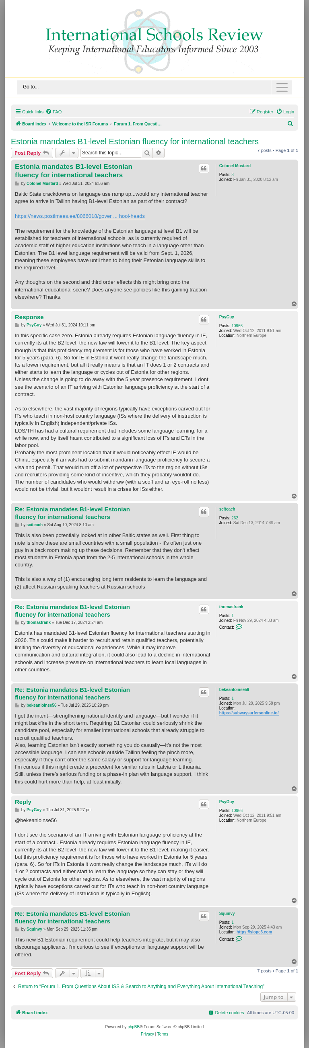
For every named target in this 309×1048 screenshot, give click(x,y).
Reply (23, 801)
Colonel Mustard (235, 166)
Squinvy (227, 913)
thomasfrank (231, 607)
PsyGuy (226, 317)
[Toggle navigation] (154, 87)
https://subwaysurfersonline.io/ (249, 713)
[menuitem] (53, 112)
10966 (237, 326)
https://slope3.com (254, 932)
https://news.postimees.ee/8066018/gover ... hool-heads (80, 216)
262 (234, 518)
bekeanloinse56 (234, 689)
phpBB (134, 1027)
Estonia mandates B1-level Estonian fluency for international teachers (135, 141)
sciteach (227, 509)
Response (29, 317)
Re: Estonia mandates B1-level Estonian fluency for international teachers (72, 513)
